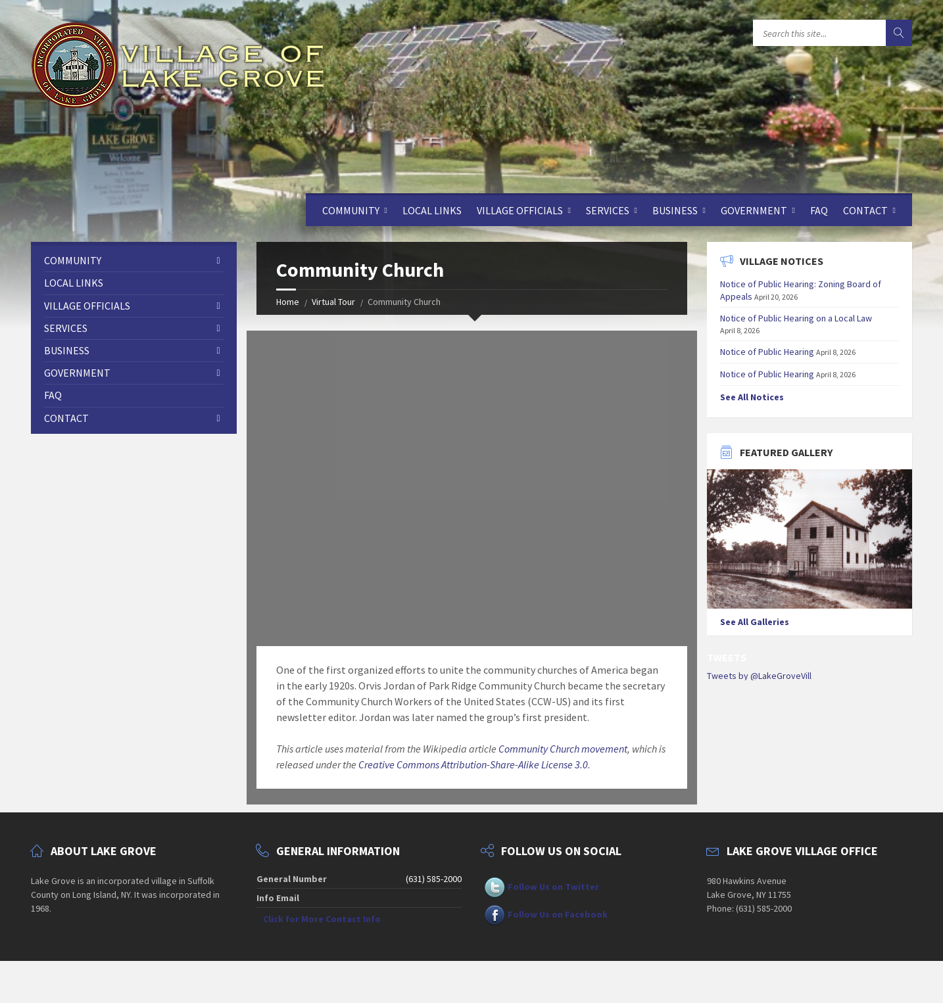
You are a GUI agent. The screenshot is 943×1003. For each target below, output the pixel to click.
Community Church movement (562, 748)
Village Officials (520, 210)
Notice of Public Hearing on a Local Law (796, 318)
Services (607, 210)
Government (754, 210)
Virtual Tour (333, 302)
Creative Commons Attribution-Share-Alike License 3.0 (473, 764)
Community (350, 210)
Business (675, 210)
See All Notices (752, 397)
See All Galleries (754, 622)
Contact (865, 210)
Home (287, 302)
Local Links (432, 210)
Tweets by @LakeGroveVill (759, 676)
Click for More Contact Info (322, 919)
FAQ (819, 210)
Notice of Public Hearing (767, 352)
